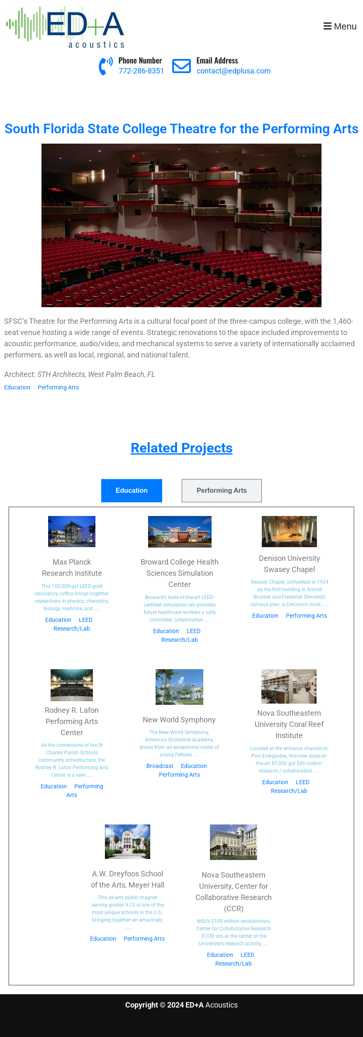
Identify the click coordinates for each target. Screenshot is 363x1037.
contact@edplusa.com (234, 70)
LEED (86, 619)
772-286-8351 (141, 70)
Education (17, 387)
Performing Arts (58, 387)
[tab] (131, 490)
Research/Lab (72, 628)
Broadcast (159, 766)
